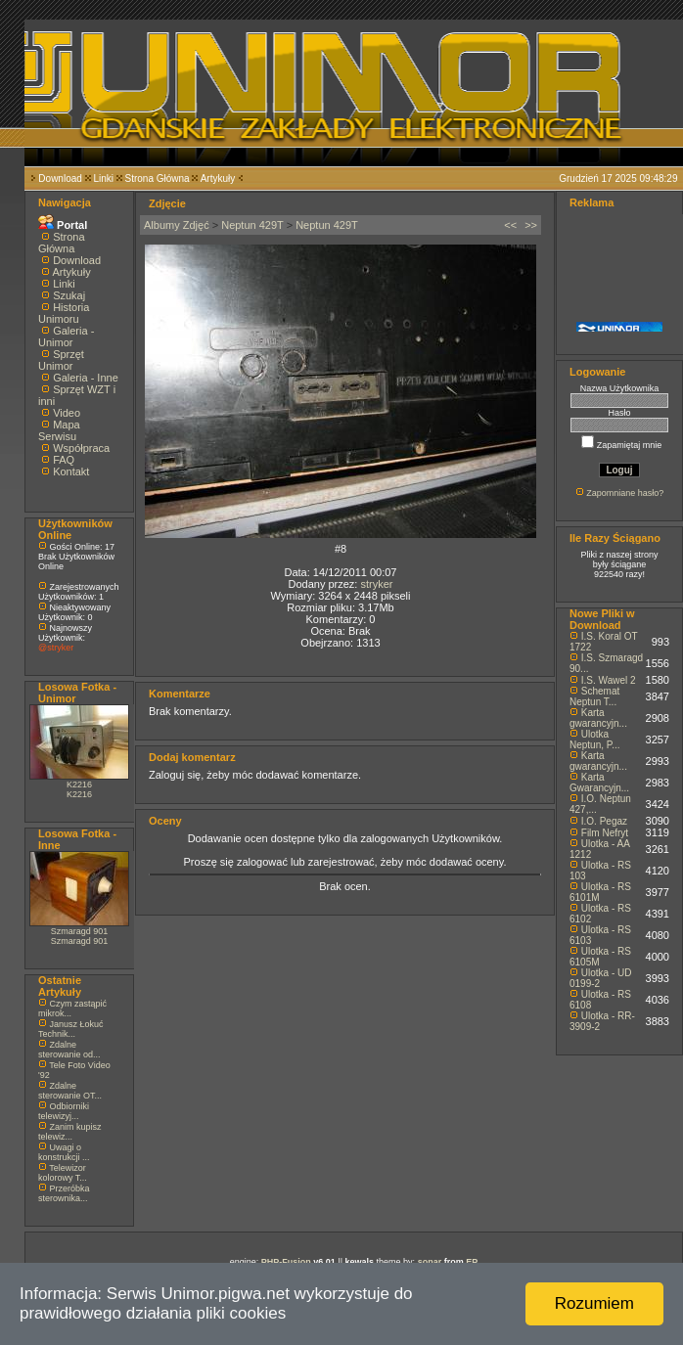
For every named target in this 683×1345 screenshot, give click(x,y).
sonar (430, 1262)
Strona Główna (157, 178)
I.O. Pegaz (604, 821)
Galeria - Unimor (66, 336)
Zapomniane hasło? (624, 493)
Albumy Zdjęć (176, 225)
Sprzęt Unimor (61, 360)
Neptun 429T (252, 225)
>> (530, 225)
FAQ (63, 460)
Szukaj (69, 295)
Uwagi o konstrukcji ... (64, 1152)
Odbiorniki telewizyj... (63, 1111)
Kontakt (71, 471)
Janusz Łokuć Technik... (71, 1029)
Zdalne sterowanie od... (69, 1049)
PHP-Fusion (286, 1262)
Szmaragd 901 (80, 931)
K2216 (79, 784)
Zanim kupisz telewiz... (70, 1132)
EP (472, 1262)
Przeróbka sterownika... (64, 1193)
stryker (376, 584)
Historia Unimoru (63, 313)
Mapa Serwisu (59, 430)
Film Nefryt (604, 833)
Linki (103, 178)
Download (59, 178)
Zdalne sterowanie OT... (70, 1090)
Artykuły (218, 178)
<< (510, 225)
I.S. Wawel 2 (608, 680)
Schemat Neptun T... (594, 696)
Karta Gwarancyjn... (599, 782)
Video (66, 413)
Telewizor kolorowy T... (62, 1173)
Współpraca (81, 448)
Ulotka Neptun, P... (594, 739)
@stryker (55, 647)
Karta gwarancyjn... (598, 718)
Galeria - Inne (85, 377)
